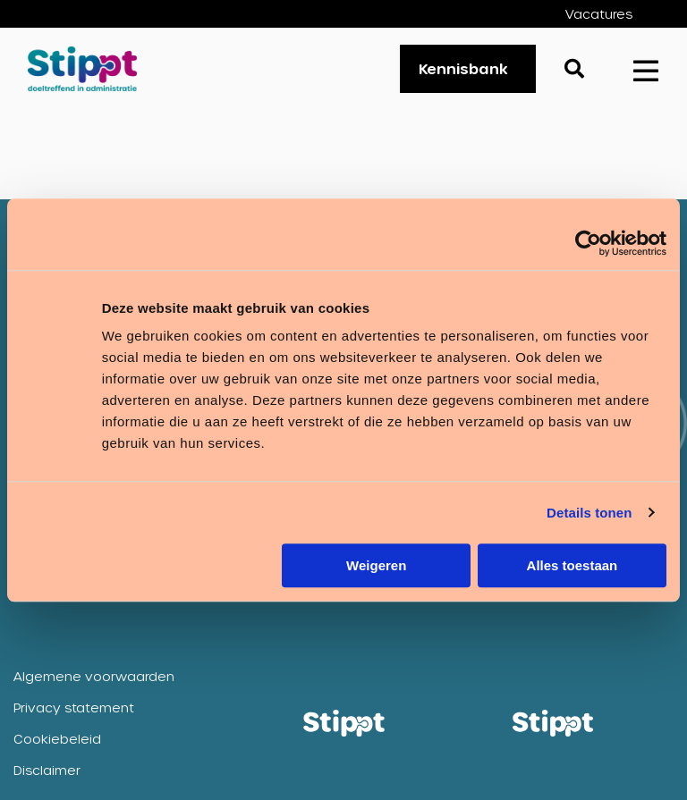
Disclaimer (47, 770)
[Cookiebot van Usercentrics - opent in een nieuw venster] (588, 243)
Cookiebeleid (57, 738)
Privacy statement (73, 707)
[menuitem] (612, 14)
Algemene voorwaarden (93, 676)
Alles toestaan (572, 565)
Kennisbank (463, 68)
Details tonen (589, 512)
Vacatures (598, 13)
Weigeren (376, 565)
